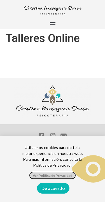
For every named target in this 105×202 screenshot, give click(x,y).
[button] (52, 23)
